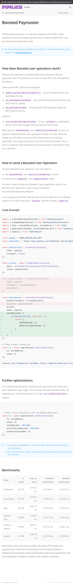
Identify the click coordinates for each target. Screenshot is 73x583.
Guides (28, 7)
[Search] (70, 7)
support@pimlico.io (23, 52)
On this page (64, 13)
